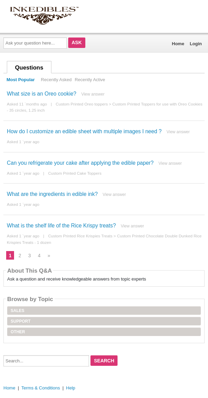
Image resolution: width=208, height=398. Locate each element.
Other (18, 331)
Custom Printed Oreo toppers (82, 104)
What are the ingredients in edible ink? (52, 194)
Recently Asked (56, 79)
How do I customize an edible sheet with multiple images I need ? (84, 131)
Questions (29, 67)
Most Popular (21, 79)
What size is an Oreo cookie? (41, 94)
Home (178, 43)
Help (70, 387)
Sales (17, 310)
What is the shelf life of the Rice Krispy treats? (61, 225)
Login (196, 43)
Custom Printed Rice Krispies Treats (80, 236)
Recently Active (90, 79)
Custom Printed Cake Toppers (74, 173)
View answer (93, 94)
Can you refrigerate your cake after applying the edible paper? (80, 163)
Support (20, 321)
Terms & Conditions (40, 387)
